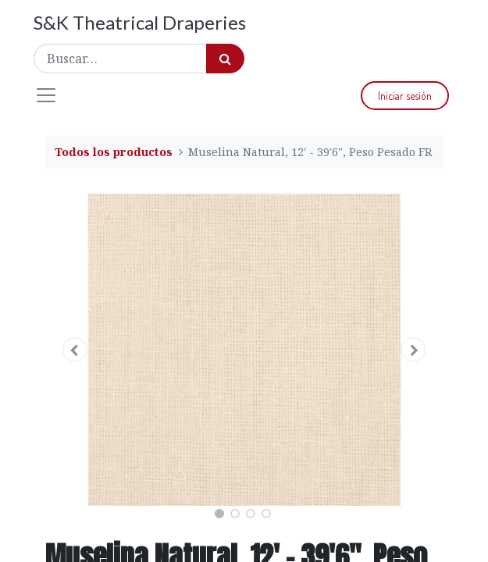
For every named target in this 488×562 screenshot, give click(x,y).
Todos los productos (114, 151)
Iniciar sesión (405, 95)
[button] (75, 349)
